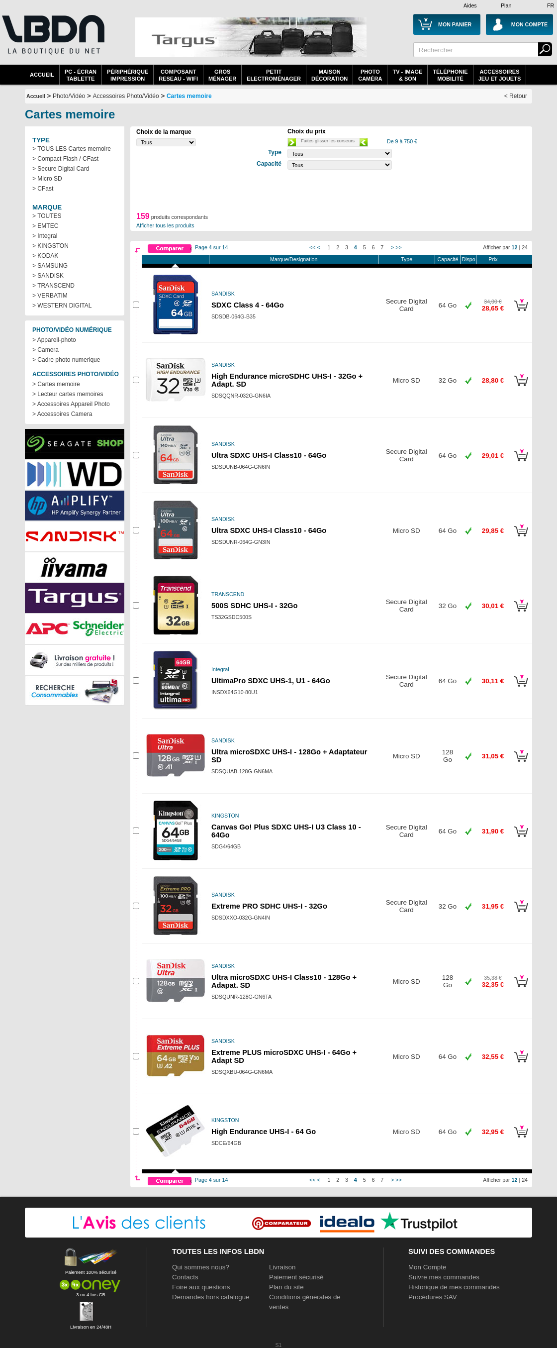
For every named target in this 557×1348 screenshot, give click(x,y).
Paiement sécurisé (296, 1277)
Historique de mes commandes (454, 1287)
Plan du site (286, 1287)
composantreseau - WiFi (178, 75)
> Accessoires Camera (62, 414)
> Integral (44, 235)
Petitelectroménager (274, 75)
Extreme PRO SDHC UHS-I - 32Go (269, 906)
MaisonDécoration (329, 75)
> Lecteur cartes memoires (67, 394)
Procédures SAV (432, 1297)
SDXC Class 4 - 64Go (247, 305)
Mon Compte (427, 1267)
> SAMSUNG (50, 265)
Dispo (468, 259)
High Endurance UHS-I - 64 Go (263, 1132)
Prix (492, 259)
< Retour (515, 96)
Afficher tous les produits (165, 225)
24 (525, 247)
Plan (506, 5)
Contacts (185, 1277)
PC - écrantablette (80, 75)
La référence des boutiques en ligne (52, 41)
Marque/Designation (293, 259)
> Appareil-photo (54, 339)
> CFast (42, 188)
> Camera (45, 349)
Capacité (447, 259)
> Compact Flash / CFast (65, 158)
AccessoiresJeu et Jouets (499, 75)
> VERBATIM (50, 295)
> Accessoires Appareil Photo (71, 404)
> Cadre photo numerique (66, 359)
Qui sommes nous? (200, 1267)
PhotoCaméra (370, 75)
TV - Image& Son (407, 75)
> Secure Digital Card (60, 168)
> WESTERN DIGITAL (62, 305)
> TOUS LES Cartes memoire (71, 148)
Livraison (282, 1267)
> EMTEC (45, 225)
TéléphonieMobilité (450, 75)
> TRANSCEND (53, 285)
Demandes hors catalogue (211, 1297)
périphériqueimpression (127, 75)
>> (398, 247)
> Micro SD (47, 178)
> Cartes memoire (56, 384)
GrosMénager (222, 75)
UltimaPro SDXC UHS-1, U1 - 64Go (270, 681)
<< (312, 247)
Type (406, 259)
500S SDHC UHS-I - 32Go (254, 606)
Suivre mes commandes (443, 1277)
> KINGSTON (50, 245)
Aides (470, 5)
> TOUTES (47, 215)
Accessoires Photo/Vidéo (126, 96)
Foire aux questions (201, 1287)
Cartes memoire (189, 96)
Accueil (42, 75)
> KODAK (45, 255)
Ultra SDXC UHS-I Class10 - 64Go (268, 455)
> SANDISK (48, 275)
